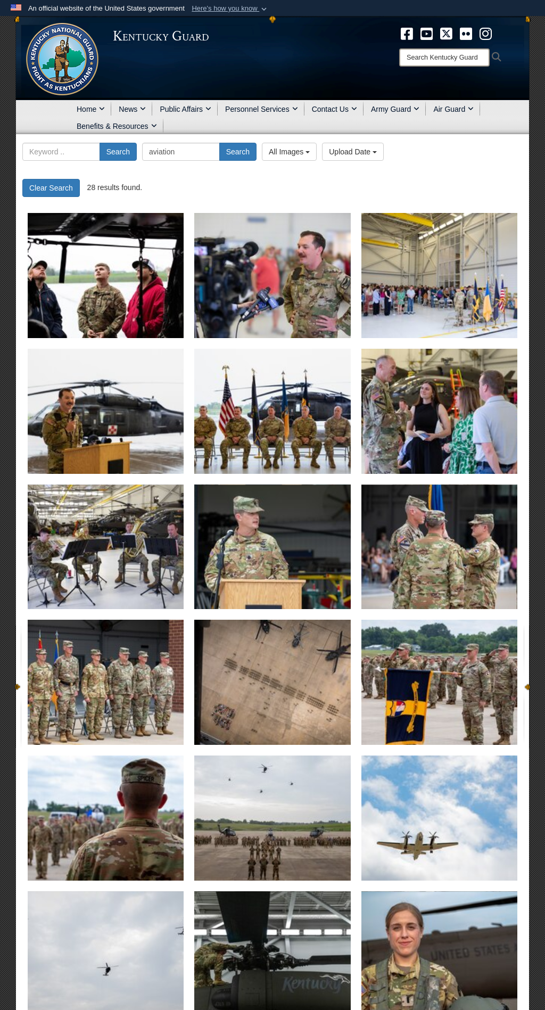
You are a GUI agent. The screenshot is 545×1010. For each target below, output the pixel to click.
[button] (230, 8)
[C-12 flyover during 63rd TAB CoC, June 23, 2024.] (439, 818)
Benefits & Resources (117, 126)
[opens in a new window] (407, 33)
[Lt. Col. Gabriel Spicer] (272, 547)
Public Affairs (185, 109)
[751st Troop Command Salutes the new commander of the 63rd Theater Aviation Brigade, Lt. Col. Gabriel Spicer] (439, 682)
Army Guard (395, 109)
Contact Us (334, 109)
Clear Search (51, 188)
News (132, 109)
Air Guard (453, 109)
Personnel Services (261, 109)
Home (91, 109)
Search (118, 151)
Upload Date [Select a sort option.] (353, 151)
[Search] (444, 57)
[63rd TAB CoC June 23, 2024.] (272, 818)
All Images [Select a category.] (289, 151)
